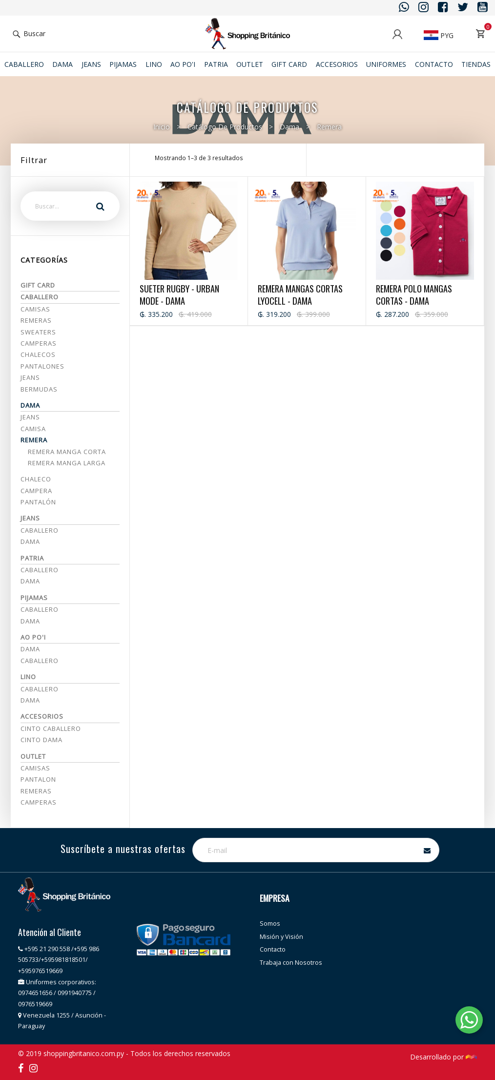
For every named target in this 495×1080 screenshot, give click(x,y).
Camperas (39, 343)
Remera (329, 126)
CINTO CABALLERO (51, 728)
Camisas (35, 309)
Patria (216, 64)
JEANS (91, 64)
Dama (62, 64)
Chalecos (38, 354)
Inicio (161, 126)
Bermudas (39, 389)
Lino (153, 64)
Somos (270, 923)
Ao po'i (182, 64)
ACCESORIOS (337, 64)
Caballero (24, 64)
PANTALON (38, 779)
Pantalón (38, 502)
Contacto (434, 64)
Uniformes (386, 64)
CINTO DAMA (41, 739)
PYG (439, 35)
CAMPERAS (39, 802)
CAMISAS (35, 768)
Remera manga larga (66, 462)
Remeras (36, 320)
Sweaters (38, 332)
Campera (36, 490)
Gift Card (289, 64)
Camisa (33, 428)
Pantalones (42, 366)
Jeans (30, 377)
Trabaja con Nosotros (291, 962)
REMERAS (36, 791)
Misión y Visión (281, 937)
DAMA (30, 621)
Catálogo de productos (224, 126)
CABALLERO (40, 609)
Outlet (249, 64)
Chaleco (36, 479)
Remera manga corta (67, 451)
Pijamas (123, 64)
